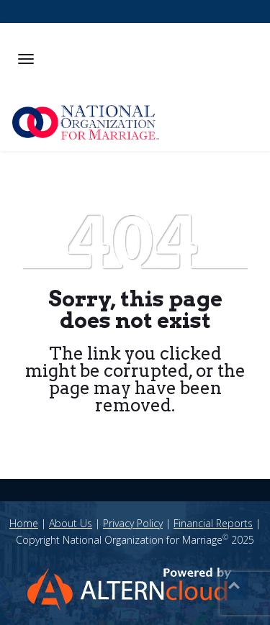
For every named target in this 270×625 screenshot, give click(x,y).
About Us (70, 523)
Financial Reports (213, 523)
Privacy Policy (133, 523)
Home (23, 523)
